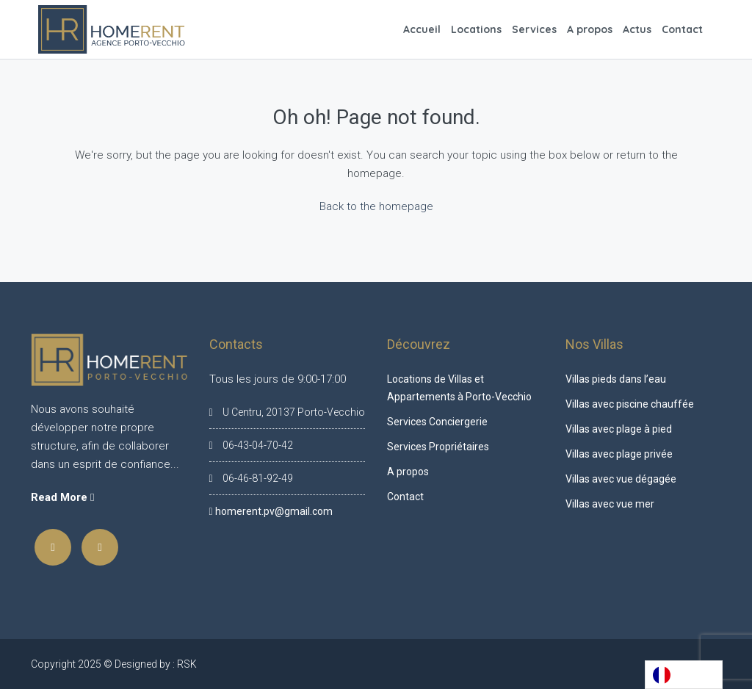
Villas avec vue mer (609, 504)
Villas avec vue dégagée (620, 479)
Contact (682, 29)
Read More (62, 497)
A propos (589, 29)
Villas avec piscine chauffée (629, 404)
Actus (637, 29)
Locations (476, 29)
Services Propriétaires (438, 446)
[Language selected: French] (684, 674)
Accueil (422, 29)
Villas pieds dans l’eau (615, 379)
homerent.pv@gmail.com (274, 511)
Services (534, 29)
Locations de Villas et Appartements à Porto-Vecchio (459, 388)
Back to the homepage (376, 206)
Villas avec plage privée (619, 454)
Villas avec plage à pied (618, 429)
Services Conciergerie (437, 422)
